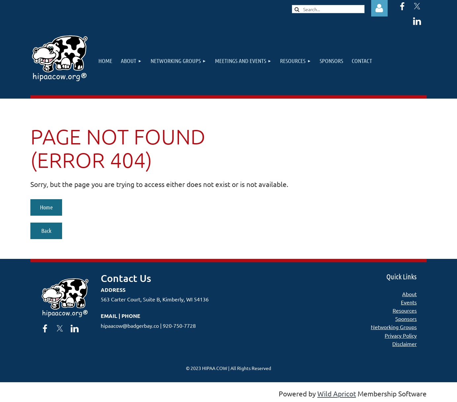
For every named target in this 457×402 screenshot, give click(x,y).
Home (46, 207)
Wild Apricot (336, 393)
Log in (379, 8)
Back (46, 230)
